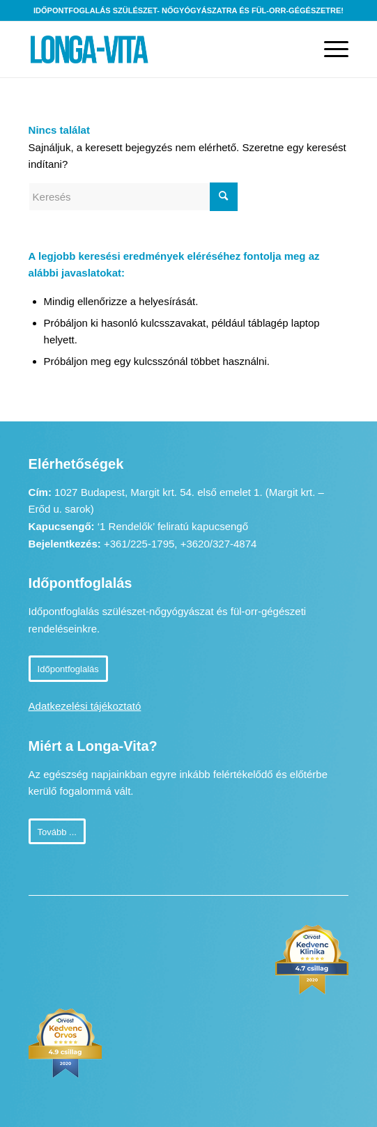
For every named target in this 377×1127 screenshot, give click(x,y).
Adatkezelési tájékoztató (85, 706)
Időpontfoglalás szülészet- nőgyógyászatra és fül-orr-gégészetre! (188, 10)
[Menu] (329, 49)
